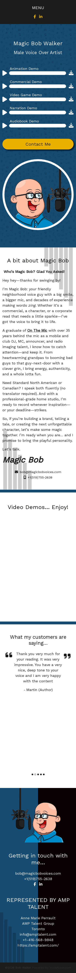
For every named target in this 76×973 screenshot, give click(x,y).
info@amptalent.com (38, 934)
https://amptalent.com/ (38, 945)
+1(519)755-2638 (38, 477)
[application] (33, 74)
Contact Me (38, 144)
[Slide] (32, 774)
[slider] (37, 73)
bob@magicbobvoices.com (38, 472)
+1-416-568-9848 (38, 940)
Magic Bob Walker (38, 43)
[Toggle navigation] (38, 8)
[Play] (4, 74)
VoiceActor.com (60, 967)
